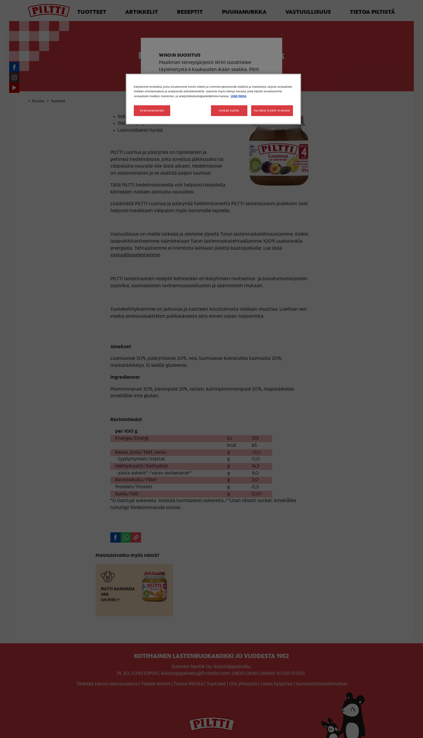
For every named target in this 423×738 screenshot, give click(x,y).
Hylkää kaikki (229, 110)
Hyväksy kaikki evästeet (272, 110)
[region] (213, 99)
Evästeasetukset (152, 110)
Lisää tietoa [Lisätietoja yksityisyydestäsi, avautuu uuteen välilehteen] (238, 96)
